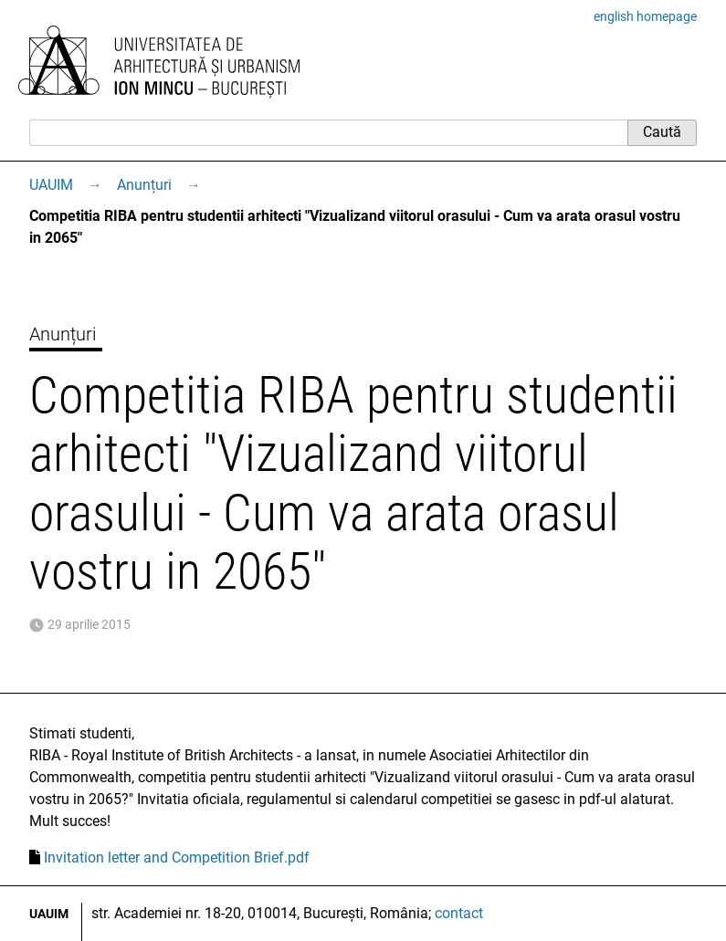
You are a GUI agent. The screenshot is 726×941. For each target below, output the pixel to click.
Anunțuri (144, 184)
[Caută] (328, 132)
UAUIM (51, 184)
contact (459, 913)
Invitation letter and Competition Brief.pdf (177, 857)
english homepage (645, 16)
